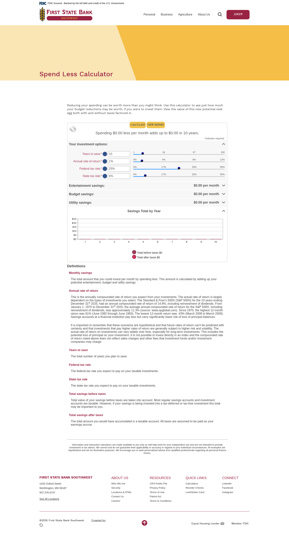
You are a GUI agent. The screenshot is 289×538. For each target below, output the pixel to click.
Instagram (230, 492)
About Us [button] (204, 14)
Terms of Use (157, 492)
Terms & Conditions (161, 501)
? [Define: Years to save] (105, 154)
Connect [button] (230, 478)
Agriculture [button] (185, 14)
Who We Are (118, 483)
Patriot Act (155, 496)
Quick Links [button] (196, 478)
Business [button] (167, 14)
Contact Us (117, 496)
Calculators (192, 483)
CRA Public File (158, 484)
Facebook (227, 488)
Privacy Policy (158, 488)
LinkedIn (227, 484)
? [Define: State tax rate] (105, 176)
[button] (147, 144)
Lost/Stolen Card (195, 492)
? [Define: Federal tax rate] (105, 168)
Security (115, 487)
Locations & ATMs (121, 492)
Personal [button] (149, 14)
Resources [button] (160, 478)
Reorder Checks (195, 488)
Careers (115, 501)
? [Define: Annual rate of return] (105, 161)
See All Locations (49, 498)
